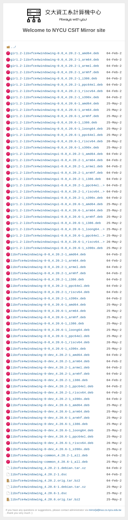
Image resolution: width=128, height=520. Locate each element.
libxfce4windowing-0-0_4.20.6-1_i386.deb (47, 323)
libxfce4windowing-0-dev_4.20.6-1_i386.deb (49, 424)
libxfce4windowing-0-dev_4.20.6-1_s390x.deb (50, 449)
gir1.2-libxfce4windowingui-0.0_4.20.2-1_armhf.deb (56, 173)
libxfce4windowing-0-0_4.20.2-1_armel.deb (48, 267)
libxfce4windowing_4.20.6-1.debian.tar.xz (48, 487)
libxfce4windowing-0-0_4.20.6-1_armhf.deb (48, 317)
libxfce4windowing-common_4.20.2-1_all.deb (49, 455)
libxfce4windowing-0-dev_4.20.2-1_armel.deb (50, 367)
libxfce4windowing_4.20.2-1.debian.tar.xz (48, 468)
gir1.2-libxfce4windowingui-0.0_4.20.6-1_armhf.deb (56, 217)
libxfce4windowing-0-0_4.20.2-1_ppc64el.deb (50, 286)
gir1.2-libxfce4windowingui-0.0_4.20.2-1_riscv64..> (57, 191)
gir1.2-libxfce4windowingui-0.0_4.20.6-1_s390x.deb (56, 248)
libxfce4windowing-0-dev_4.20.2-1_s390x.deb (50, 399)
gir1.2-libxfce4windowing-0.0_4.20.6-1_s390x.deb (54, 147)
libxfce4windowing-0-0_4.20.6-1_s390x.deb (48, 349)
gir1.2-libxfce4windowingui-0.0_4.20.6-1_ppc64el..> (57, 235)
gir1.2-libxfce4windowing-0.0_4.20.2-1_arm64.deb (54, 59)
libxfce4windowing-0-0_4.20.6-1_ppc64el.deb (50, 336)
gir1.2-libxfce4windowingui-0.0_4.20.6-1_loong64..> (57, 229)
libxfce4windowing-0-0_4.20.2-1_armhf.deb (48, 273)
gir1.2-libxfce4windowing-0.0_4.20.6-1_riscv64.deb (56, 141)
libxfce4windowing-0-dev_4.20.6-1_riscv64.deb (51, 443)
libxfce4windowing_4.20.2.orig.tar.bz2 (45, 480)
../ (13, 47)
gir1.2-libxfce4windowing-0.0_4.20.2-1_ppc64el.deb (56, 84)
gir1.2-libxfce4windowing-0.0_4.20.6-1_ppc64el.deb (56, 135)
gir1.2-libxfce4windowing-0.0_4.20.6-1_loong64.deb (56, 129)
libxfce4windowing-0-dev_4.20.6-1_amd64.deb (50, 405)
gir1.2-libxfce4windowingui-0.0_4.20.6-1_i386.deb (55, 223)
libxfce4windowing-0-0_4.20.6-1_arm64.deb (48, 311)
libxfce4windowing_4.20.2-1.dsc (38, 474)
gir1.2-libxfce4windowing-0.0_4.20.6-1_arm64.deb (54, 110)
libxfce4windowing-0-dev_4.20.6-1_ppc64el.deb (51, 436)
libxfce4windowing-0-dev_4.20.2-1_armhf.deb (50, 374)
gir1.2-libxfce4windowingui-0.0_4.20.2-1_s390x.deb (56, 198)
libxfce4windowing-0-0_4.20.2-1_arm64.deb (48, 260)
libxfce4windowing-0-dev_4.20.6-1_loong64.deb (51, 430)
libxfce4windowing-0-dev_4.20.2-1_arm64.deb (50, 361)
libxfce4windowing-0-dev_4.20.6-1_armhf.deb (50, 418)
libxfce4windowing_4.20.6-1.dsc (38, 493)
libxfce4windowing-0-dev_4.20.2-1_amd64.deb (50, 355)
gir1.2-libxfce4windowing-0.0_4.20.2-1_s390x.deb (54, 97)
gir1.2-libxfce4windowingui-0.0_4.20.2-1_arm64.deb (56, 160)
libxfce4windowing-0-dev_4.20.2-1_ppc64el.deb (51, 386)
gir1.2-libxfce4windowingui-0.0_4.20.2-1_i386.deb (55, 179)
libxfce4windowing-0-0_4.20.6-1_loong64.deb (50, 330)
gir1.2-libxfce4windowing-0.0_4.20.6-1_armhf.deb (54, 116)
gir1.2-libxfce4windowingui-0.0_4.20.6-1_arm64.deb (56, 210)
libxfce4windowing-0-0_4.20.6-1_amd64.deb (48, 304)
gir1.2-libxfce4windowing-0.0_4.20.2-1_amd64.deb (54, 53)
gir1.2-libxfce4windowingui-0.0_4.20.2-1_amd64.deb (56, 154)
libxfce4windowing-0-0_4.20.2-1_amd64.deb (48, 254)
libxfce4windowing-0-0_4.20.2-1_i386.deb (47, 279)
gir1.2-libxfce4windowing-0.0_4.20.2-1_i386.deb (53, 78)
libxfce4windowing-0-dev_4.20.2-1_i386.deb (49, 380)
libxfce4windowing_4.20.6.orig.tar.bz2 (45, 499)
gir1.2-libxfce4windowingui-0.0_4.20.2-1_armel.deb (56, 166)
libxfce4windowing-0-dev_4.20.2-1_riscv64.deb (51, 392)
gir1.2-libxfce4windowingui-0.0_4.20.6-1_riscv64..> (57, 242)
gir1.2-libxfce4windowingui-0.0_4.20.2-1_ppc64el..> (57, 185)
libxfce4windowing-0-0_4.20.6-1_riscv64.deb (50, 342)
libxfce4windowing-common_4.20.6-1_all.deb (49, 462)
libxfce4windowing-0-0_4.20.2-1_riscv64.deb (50, 292)
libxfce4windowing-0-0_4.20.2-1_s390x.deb (48, 298)
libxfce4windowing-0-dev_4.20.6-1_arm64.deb (50, 411)
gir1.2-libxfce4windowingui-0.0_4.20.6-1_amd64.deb (56, 204)
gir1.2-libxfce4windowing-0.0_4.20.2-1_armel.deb (54, 66)
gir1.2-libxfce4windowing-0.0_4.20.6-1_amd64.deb (54, 103)
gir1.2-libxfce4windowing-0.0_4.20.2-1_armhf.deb (54, 72)
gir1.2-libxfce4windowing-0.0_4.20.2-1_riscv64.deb (56, 91)
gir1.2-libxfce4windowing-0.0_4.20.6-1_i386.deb (53, 122)
